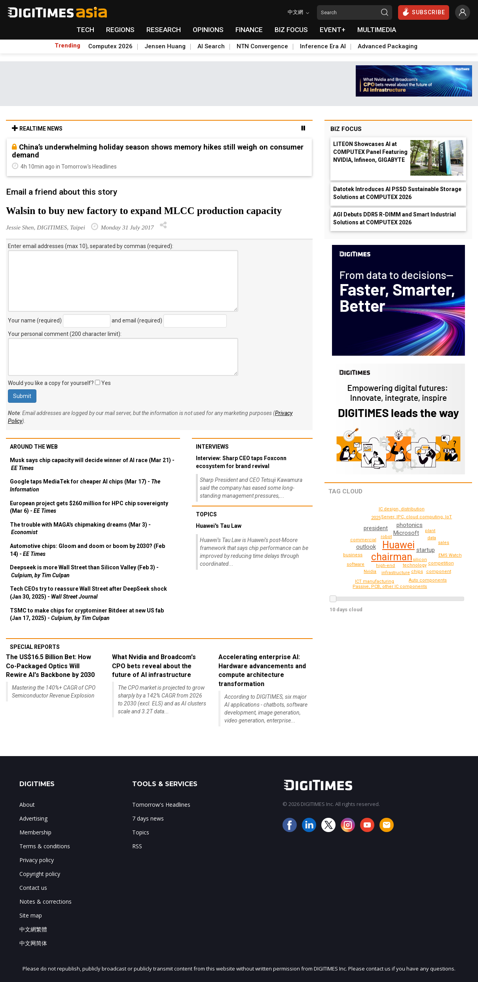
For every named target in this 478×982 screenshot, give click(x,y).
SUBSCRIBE (423, 12)
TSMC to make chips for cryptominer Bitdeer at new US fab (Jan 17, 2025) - (87, 614)
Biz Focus (346, 129)
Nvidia (340, 548)
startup (425, 550)
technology (416, 565)
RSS (137, 846)
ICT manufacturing (364, 573)
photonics (409, 525)
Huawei (398, 545)
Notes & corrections (45, 901)
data (431, 537)
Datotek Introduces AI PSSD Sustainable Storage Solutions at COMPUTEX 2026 (397, 193)
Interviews (212, 447)
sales (444, 542)
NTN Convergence (262, 46)
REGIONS (120, 30)
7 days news (148, 818)
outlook (366, 546)
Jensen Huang (165, 46)
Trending (67, 45)
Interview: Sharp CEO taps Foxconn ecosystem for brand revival (241, 462)
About (27, 804)
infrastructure (396, 572)
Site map (30, 915)
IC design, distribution (403, 509)
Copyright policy (39, 874)
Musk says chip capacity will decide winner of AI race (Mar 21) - (92, 464)
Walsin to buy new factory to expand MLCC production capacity (144, 210)
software (356, 564)
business (353, 554)
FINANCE (249, 30)
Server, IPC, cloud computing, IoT (420, 516)
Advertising (33, 818)
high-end (386, 565)
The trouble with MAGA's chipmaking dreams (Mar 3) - (80, 528)
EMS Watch (375, 581)
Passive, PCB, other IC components (392, 586)
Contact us (33, 887)
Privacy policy (36, 860)
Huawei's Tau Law (218, 526)
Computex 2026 (110, 46)
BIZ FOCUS (291, 30)
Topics (206, 514)
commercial (364, 539)
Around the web (34, 447)
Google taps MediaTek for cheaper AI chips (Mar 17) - (85, 485)
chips (375, 511)
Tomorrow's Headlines (161, 804)
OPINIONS (208, 30)
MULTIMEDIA (376, 30)
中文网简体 (33, 943)
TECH (85, 30)
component (447, 552)
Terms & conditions (44, 846)
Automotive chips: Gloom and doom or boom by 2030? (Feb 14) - (87, 550)
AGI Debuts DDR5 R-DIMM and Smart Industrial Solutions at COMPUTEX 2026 (394, 218)
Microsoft (406, 532)
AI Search (211, 46)
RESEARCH (163, 30)
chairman (391, 557)
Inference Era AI (323, 46)
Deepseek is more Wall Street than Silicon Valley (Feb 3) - (84, 571)
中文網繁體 (33, 929)
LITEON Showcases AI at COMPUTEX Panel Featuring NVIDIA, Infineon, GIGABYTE (370, 152)
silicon (387, 536)
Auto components (440, 571)
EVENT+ (332, 30)
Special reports (35, 647)
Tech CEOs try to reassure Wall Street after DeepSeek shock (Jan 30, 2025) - (88, 593)
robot (420, 559)
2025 (376, 517)
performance (429, 580)
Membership (35, 832)
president (375, 528)
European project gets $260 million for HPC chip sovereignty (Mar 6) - (89, 507)
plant (430, 530)
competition (442, 563)
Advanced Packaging (387, 46)
